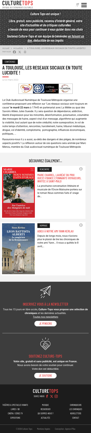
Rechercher (45, 409)
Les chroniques (75, 409)
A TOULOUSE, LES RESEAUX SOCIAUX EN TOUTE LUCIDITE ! (56, 48)
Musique (45, 405)
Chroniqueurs (75, 405)
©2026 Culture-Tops (24, 428)
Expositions (15, 417)
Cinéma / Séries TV (15, 413)
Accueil (5, 48)
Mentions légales (43, 428)
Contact (75, 417)
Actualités (18, 48)
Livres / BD (15, 409)
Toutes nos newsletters (45, 316)
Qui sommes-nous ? (45, 413)
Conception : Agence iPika (65, 428)
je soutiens (45, 375)
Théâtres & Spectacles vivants (15, 405)
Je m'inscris (45, 323)
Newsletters (75, 413)
